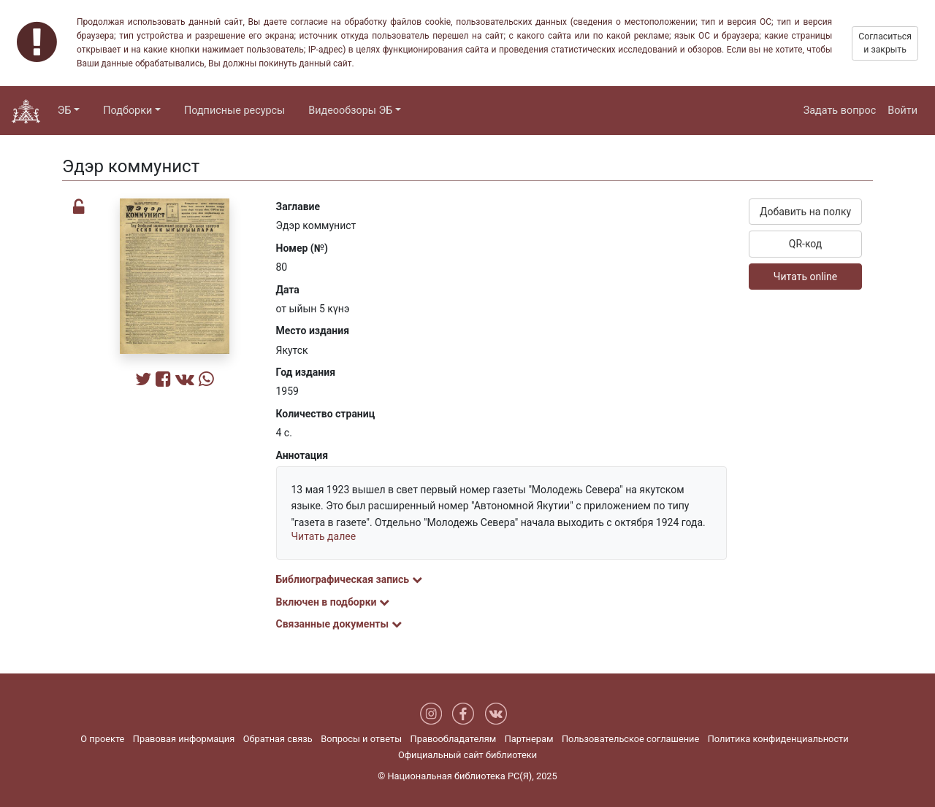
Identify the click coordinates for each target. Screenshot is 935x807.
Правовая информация (183, 738)
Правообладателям (454, 738)
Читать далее (323, 536)
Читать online (805, 276)
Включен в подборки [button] (332, 602)
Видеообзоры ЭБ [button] (350, 110)
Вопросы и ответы (361, 738)
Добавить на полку (805, 211)
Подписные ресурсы (234, 110)
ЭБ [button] (65, 110)
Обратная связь (278, 738)
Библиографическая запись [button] (349, 579)
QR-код (806, 244)
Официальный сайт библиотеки (467, 754)
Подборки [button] (127, 110)
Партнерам (529, 738)
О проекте (102, 738)
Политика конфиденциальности (778, 738)
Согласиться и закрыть (885, 43)
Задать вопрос (840, 110)
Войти (902, 110)
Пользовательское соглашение (630, 738)
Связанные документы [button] (339, 624)
